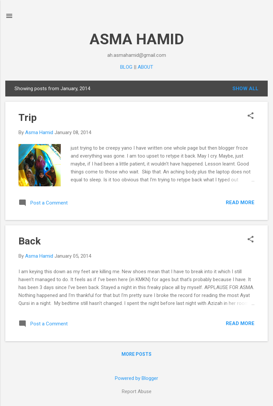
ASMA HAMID (136, 39)
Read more (240, 202)
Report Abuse (137, 391)
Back (29, 241)
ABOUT (145, 67)
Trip (27, 117)
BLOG (126, 67)
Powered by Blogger (136, 378)
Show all (245, 89)
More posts (136, 354)
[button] (251, 116)
